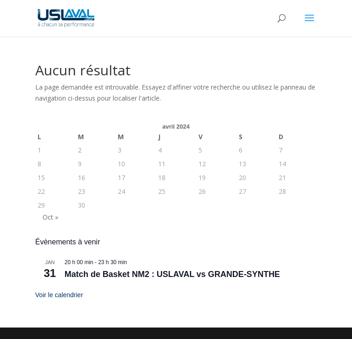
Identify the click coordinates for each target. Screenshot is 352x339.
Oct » (50, 217)
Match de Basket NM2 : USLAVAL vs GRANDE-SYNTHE (172, 274)
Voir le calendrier (59, 295)
